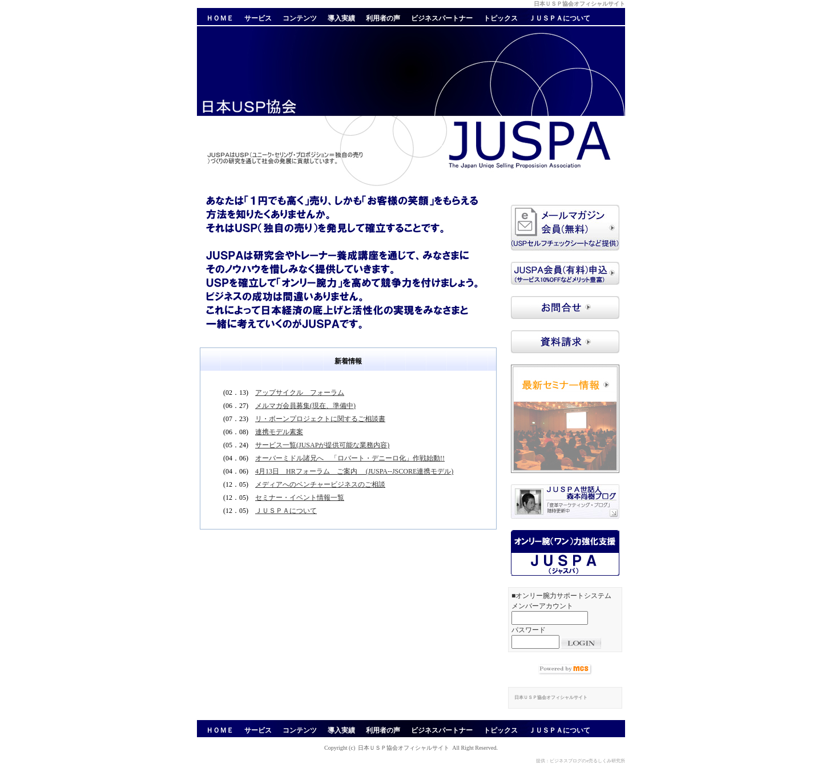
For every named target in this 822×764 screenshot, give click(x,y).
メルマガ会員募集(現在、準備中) (305, 406)
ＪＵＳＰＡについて (286, 511)
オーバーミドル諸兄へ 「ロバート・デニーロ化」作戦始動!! (350, 458)
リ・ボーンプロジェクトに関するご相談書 (320, 419)
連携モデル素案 (279, 432)
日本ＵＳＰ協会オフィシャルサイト (403, 748)
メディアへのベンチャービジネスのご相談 (320, 484)
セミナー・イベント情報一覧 (299, 498)
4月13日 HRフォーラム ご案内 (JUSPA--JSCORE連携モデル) (354, 471)
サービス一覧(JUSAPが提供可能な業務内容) (322, 445)
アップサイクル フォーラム (299, 393)
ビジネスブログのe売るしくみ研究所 (587, 760)
